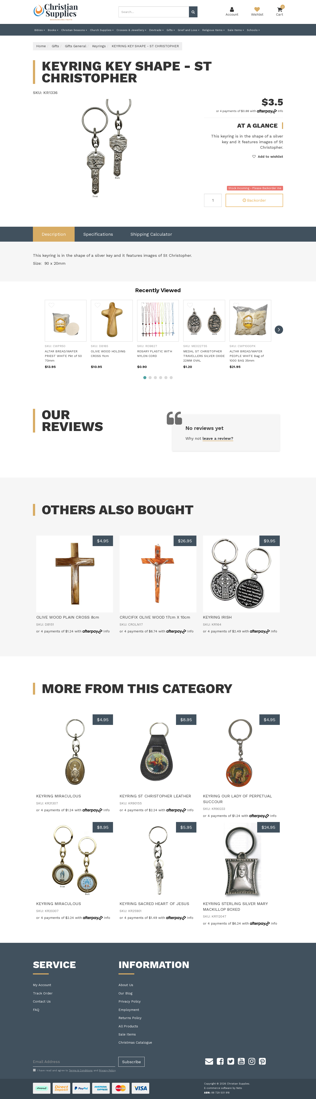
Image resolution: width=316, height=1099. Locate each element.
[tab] (54, 234)
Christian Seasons (74, 30)
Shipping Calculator (151, 234)
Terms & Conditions (81, 1070)
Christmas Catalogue (135, 1043)
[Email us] (209, 1060)
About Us (125, 985)
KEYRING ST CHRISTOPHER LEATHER (155, 796)
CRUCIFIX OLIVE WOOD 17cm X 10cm (155, 617)
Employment (128, 1010)
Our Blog (125, 993)
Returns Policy (130, 1018)
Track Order (43, 993)
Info (280, 111)
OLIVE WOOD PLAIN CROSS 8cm (67, 617)
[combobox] (153, 11)
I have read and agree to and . (74, 1070)
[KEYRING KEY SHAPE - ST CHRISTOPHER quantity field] (213, 200)
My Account (42, 985)
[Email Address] (74, 1062)
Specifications (98, 234)
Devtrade (156, 30)
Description (54, 234)
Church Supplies (101, 30)
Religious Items (213, 30)
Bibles (39, 30)
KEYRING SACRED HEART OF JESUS (154, 903)
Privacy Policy (129, 1001)
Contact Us (42, 1001)
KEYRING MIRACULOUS (58, 796)
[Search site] (193, 11)
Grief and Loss (188, 30)
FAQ (36, 1010)
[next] (279, 330)
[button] (267, 157)
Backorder (254, 200)
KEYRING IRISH (217, 617)
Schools (253, 30)
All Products (128, 1026)
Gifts (171, 30)
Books (53, 30)
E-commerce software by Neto (223, 1088)
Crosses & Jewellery (131, 30)
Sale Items (236, 30)
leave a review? (218, 438)
